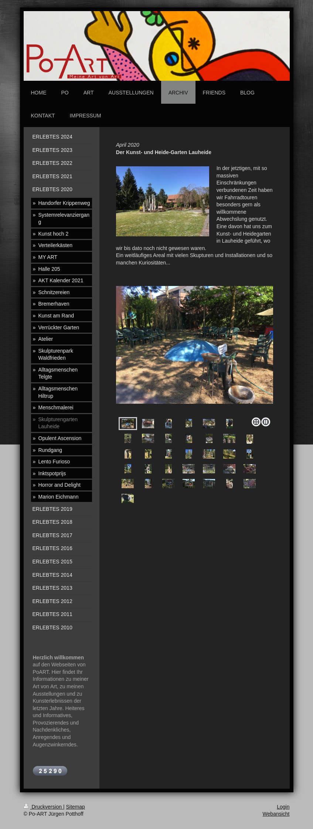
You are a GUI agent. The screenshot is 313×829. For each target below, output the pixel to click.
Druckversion (43, 807)
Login (283, 807)
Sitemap (75, 807)
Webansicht (276, 814)
